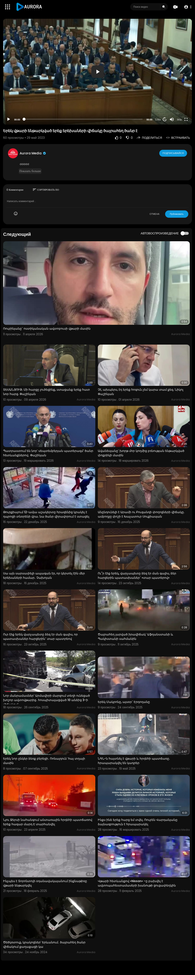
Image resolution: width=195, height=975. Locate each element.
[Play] (8, 119)
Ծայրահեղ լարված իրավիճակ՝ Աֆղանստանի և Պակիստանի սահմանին (135, 636)
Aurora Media (33, 153)
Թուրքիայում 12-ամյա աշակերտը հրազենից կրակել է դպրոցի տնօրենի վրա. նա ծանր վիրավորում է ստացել (46, 514)
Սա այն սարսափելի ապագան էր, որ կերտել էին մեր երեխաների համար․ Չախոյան (44, 575)
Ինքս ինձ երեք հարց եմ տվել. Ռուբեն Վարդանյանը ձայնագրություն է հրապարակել (137, 822)
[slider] (83, 119)
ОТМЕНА (154, 214)
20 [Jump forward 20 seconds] (165, 119)
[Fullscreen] (186, 119)
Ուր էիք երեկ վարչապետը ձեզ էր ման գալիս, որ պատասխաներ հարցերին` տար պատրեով (40, 636)
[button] (187, 7)
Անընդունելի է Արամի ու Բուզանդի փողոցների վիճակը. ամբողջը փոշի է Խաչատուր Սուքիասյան (141, 514)
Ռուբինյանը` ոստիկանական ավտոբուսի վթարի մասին (46, 328)
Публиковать (177, 214)
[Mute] (172, 119)
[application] (97, 72)
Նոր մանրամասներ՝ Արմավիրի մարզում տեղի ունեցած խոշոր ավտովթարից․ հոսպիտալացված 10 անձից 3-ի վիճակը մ (46, 700)
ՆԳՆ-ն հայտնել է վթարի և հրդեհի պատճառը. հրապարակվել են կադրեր (134, 760)
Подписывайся (173, 153)
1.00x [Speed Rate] (158, 119)
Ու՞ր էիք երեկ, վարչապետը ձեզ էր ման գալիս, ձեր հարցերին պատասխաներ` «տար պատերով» (137, 575)
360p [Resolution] (179, 119)
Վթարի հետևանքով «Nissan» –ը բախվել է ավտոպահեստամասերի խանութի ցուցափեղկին (137, 883)
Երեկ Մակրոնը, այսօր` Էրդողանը (124, 702)
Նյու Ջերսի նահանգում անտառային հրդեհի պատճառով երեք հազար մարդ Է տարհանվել (47, 822)
